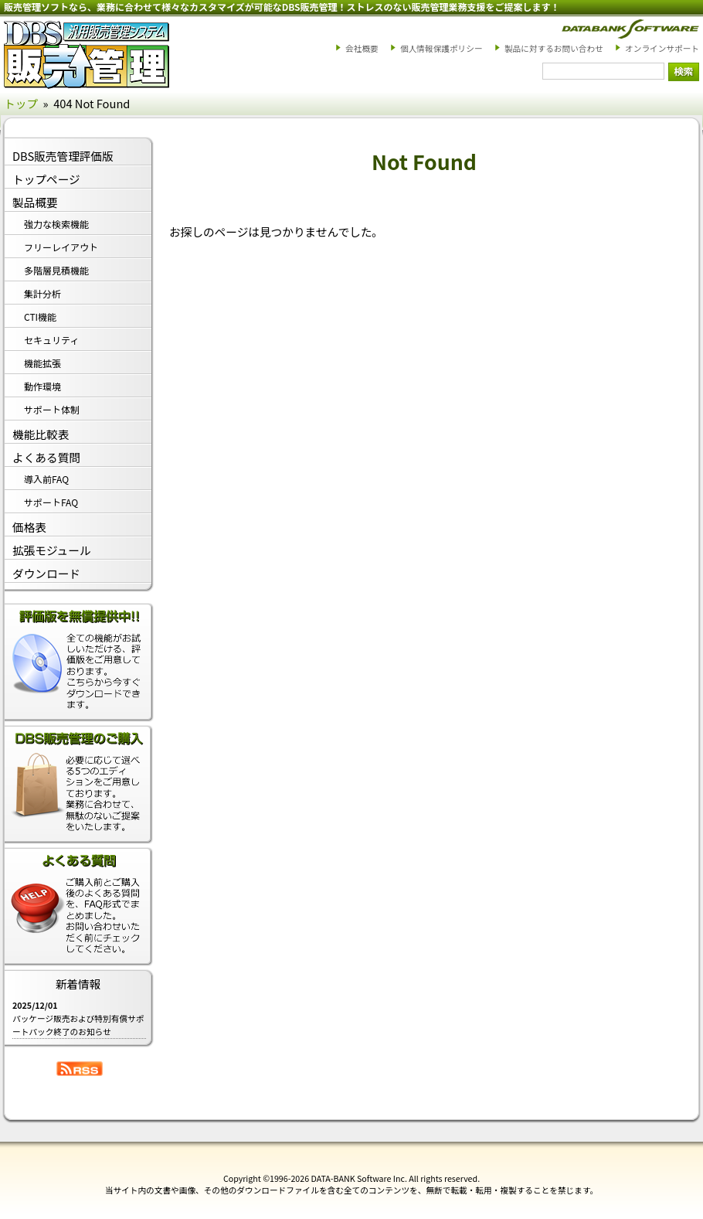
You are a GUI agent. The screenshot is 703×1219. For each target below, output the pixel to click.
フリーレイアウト (61, 247)
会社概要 (362, 48)
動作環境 (42, 386)
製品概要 (35, 202)
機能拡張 (42, 362)
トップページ (46, 179)
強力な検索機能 (56, 223)
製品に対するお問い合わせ (553, 48)
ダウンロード (46, 573)
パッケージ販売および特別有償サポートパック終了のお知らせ (78, 1025)
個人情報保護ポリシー (441, 48)
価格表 (29, 527)
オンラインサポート (662, 48)
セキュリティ (51, 339)
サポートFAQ (51, 502)
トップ (21, 103)
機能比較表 (40, 434)
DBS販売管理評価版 (63, 156)
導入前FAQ (46, 478)
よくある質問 (46, 457)
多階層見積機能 (56, 270)
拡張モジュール (51, 550)
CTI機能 (40, 316)
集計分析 (42, 293)
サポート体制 (52, 409)
